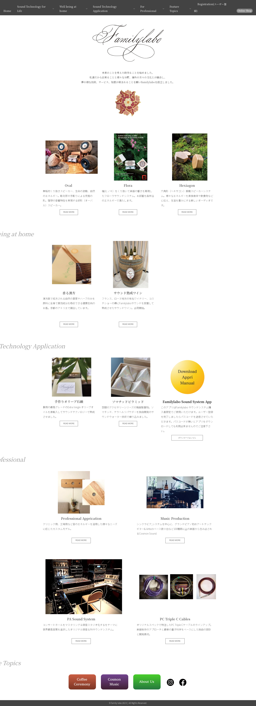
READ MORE (68, 212)
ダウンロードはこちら (187, 438)
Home (7, 11)
